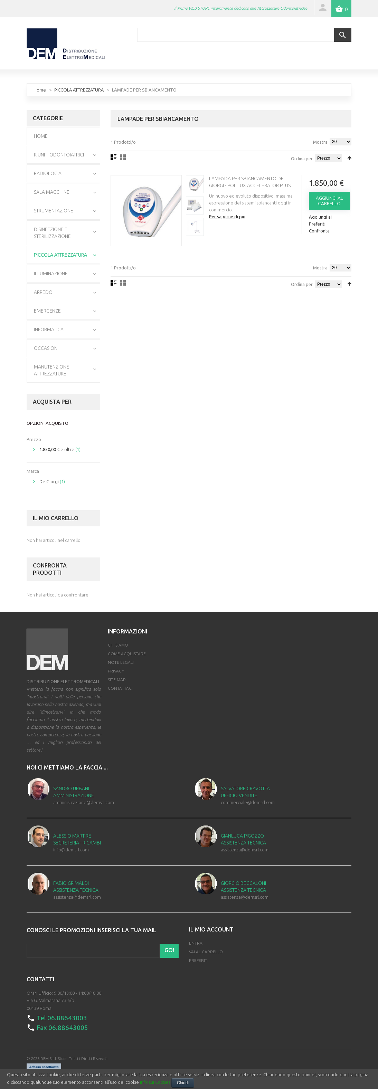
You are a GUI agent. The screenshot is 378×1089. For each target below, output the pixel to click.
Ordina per (302, 157)
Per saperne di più (229, 215)
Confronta (319, 230)
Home (40, 89)
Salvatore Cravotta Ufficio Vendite (245, 791)
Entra (195, 942)
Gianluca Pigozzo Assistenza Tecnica (243, 838)
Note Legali (121, 662)
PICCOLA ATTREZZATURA (79, 89)
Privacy (116, 670)
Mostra (320, 141)
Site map (116, 679)
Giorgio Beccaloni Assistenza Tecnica (243, 886)
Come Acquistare (127, 653)
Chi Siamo (118, 644)
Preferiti (198, 960)
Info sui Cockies (155, 1082)
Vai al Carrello (206, 951)
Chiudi (183, 1082)
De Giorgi (49, 480)
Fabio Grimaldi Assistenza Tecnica (75, 886)
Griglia (123, 156)
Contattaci (120, 688)
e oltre (56, 449)
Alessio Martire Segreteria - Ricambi (77, 838)
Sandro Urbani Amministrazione (73, 791)
